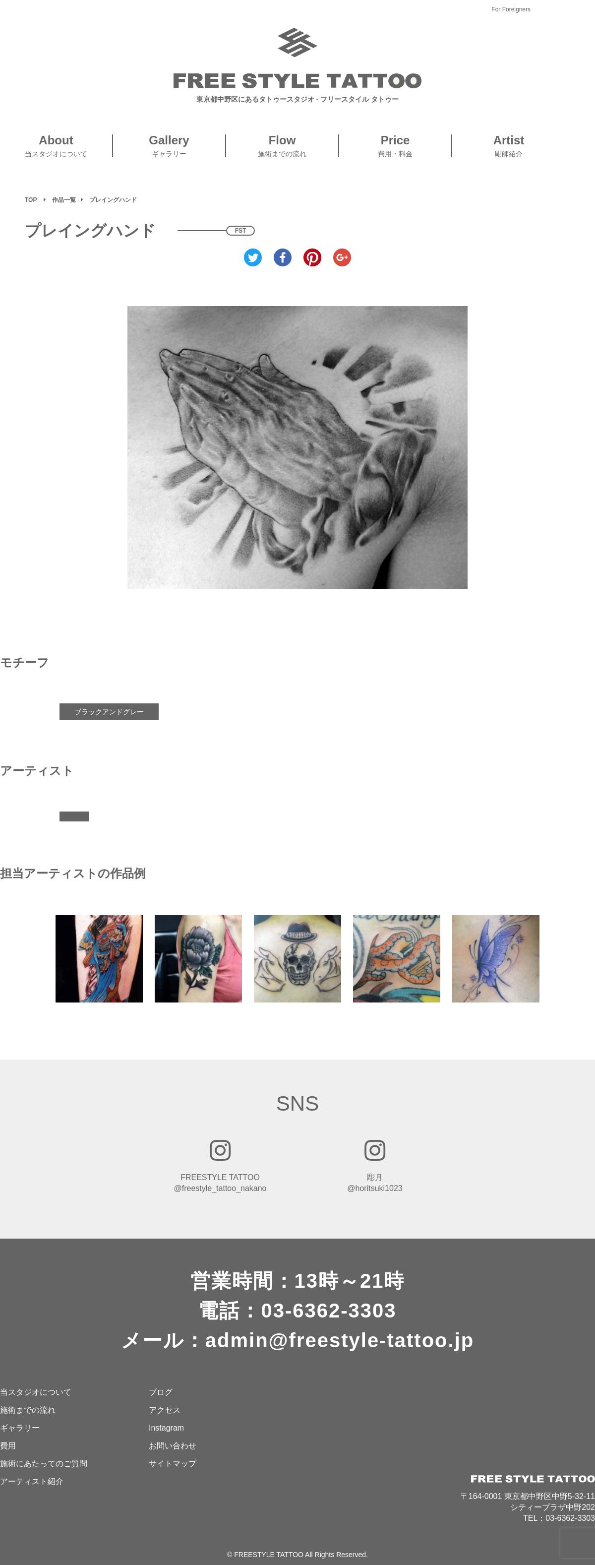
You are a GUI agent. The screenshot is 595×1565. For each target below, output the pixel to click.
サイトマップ (172, 1463)
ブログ (161, 1392)
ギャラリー (20, 1428)
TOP (31, 199)
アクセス (164, 1410)
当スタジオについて (35, 1392)
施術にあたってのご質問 (43, 1463)
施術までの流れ (28, 1410)
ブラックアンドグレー (109, 712)
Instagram (166, 1428)
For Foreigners (511, 9)
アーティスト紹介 (31, 1481)
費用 (8, 1445)
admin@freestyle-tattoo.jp (339, 1340)
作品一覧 (64, 199)
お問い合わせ (172, 1445)
